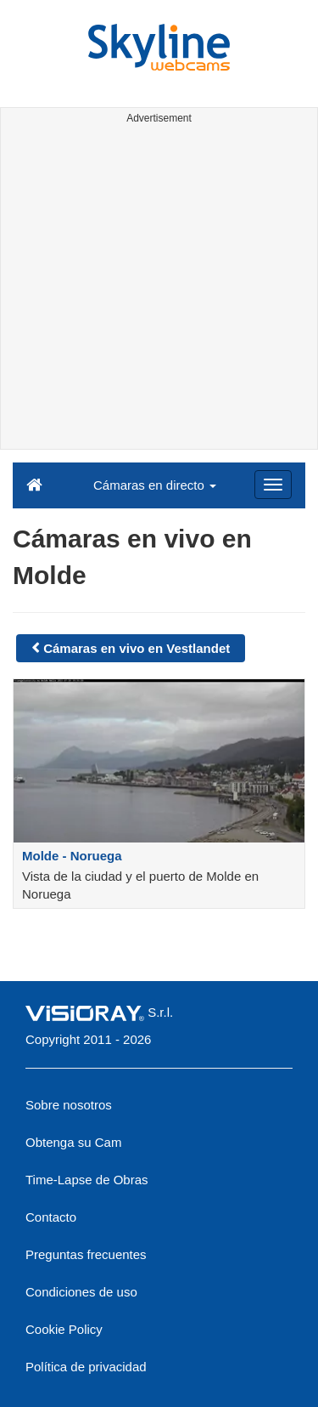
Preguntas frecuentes (86, 1254)
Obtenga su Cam (73, 1142)
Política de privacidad (86, 1366)
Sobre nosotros (68, 1105)
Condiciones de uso (81, 1292)
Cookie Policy (64, 1329)
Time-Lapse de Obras (86, 1179)
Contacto (50, 1217)
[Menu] (273, 484)
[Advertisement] (159, 289)
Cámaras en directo (154, 485)
